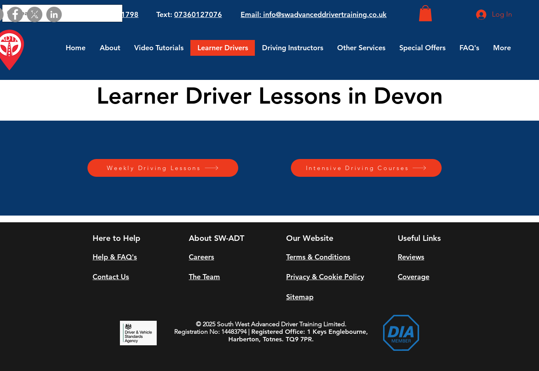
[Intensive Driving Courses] (366, 168)
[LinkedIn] (54, 14)
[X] (34, 14)
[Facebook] (15, 14)
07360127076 (198, 14)
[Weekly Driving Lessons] (162, 168)
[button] (425, 13)
